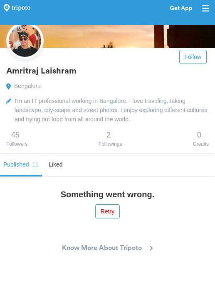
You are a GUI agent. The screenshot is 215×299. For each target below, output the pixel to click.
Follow (193, 57)
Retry (107, 211)
